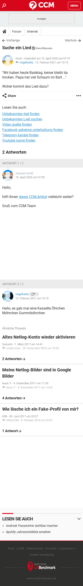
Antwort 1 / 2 (12, 163)
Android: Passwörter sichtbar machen (32, 525)
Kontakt (51, 548)
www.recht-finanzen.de (41, 578)
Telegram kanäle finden (20, 135)
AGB (21, 548)
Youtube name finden (18, 140)
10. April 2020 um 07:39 (29, 177)
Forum (16, 31)
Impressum (67, 548)
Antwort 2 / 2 (12, 284)
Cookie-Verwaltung (41, 554)
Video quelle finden (17, 124)
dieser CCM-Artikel (33, 197)
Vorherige (13, 40)
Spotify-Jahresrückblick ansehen (28, 532)
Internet (32, 31)
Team (11, 548)
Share (12, 96)
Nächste (71, 40)
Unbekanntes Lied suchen (22, 119)
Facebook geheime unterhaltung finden (32, 130)
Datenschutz (35, 548)
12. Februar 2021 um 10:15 (51, 62)
